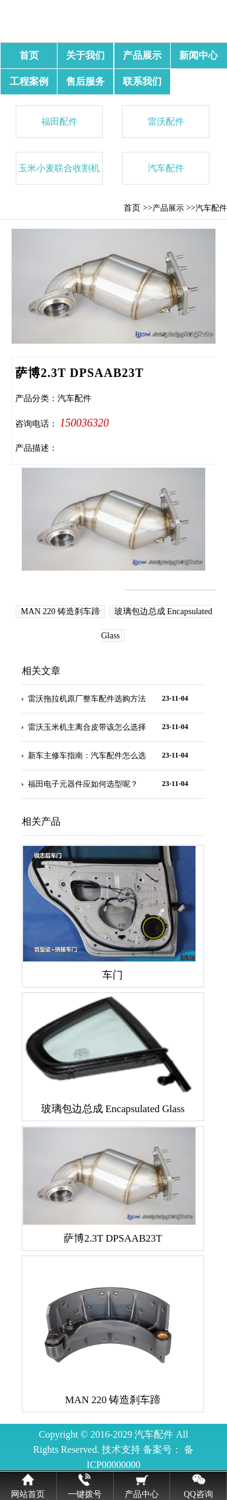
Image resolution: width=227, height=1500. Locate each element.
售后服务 (85, 81)
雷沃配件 (166, 121)
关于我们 (85, 55)
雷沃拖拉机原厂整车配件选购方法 (87, 698)
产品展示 (142, 55)
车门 (112, 975)
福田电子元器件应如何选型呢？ (83, 783)
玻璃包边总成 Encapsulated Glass (113, 1109)
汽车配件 (166, 168)
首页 (29, 55)
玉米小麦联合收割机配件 (59, 173)
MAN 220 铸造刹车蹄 (60, 611)
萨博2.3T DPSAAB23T (113, 1238)
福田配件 (59, 121)
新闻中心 (198, 55)
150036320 (84, 423)
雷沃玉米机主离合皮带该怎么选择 (87, 727)
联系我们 (142, 81)
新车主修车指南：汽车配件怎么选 (87, 755)
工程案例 (29, 81)
